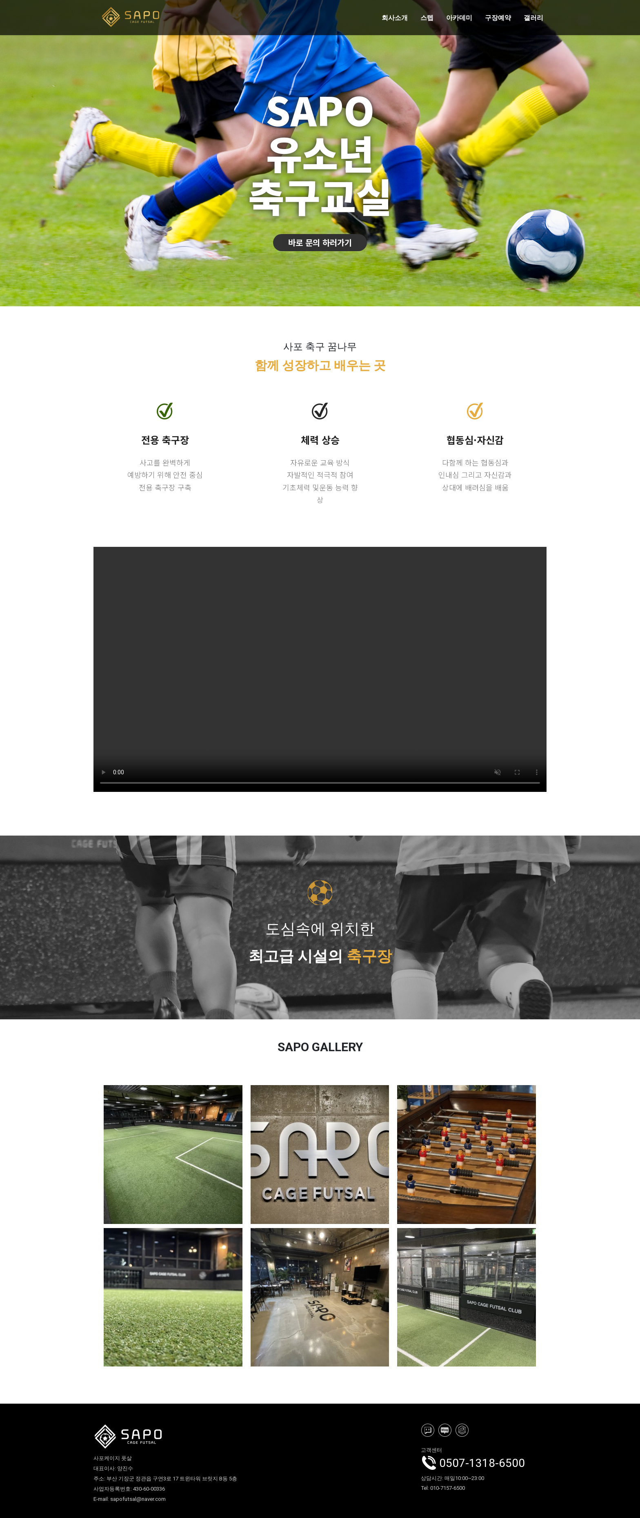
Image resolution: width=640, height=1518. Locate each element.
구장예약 (498, 17)
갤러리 (533, 17)
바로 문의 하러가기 (320, 242)
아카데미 (459, 17)
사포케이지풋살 (320, 669)
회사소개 (395, 17)
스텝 (426, 17)
